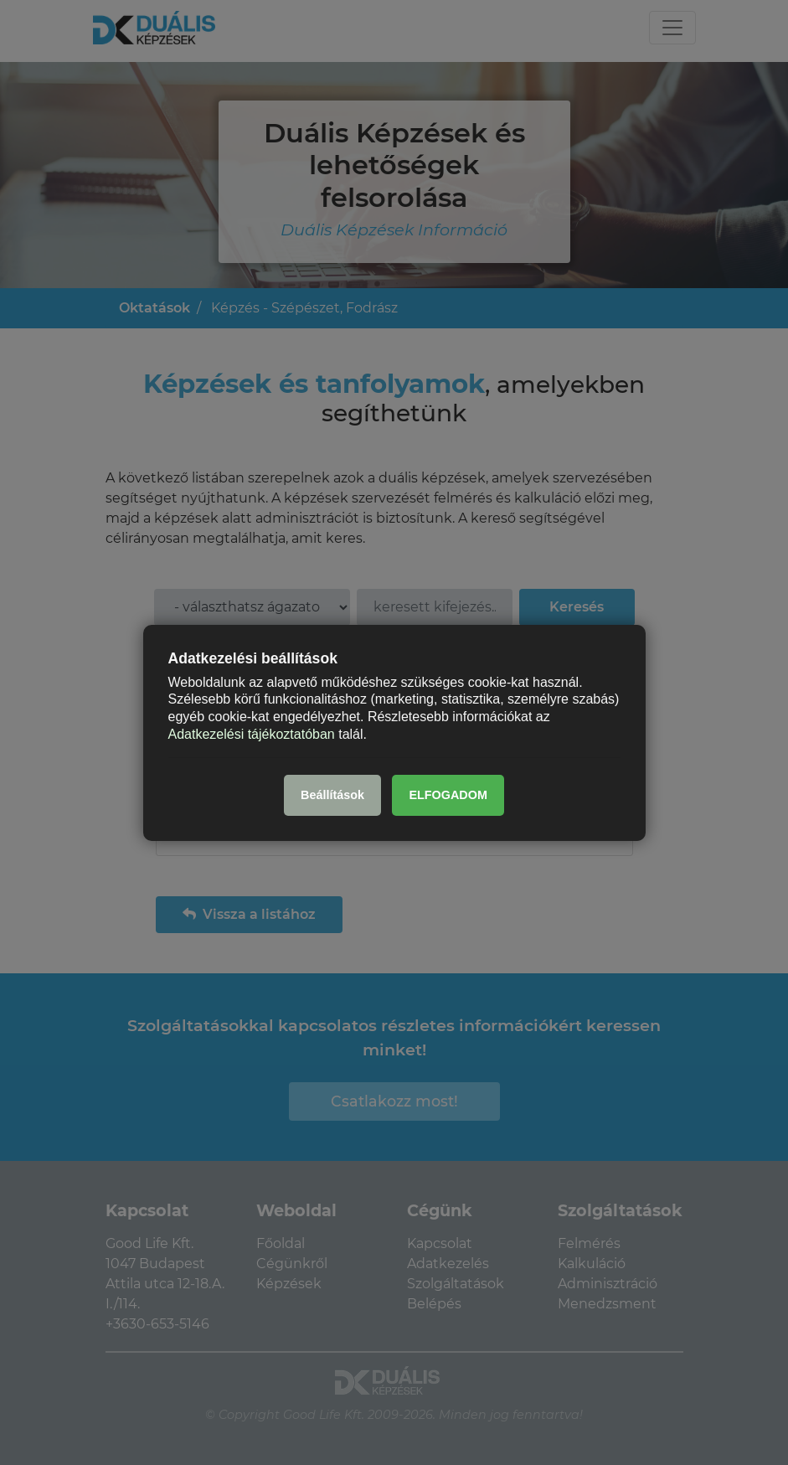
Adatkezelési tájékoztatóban (251, 734)
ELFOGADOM (448, 795)
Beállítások (332, 795)
